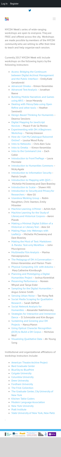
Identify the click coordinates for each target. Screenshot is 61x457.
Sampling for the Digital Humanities (31, 288)
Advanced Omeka (21, 86)
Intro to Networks (21, 143)
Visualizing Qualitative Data (26, 338)
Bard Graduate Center (23, 366)
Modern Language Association (28, 402)
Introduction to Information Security (31, 172)
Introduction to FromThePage (27, 158)
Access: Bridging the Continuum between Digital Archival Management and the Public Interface (32, 75)
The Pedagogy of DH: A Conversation (31, 259)
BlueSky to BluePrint (22, 369)
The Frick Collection (22, 387)
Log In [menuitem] (4, 3)
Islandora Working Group (25, 198)
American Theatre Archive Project (29, 362)
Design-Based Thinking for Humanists (32, 115)
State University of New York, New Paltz (33, 413)
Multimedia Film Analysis (25, 252)
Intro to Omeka (19, 147)
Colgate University (21, 373)
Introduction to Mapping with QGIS (31, 180)
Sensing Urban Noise (23, 295)
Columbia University (22, 377)
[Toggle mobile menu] (54, 18)
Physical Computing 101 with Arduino (32, 266)
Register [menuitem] (14, 3)
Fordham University (22, 384)
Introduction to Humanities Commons (32, 165)
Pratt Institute (18, 409)
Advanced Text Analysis (24, 89)
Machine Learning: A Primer (26, 208)
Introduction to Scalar (23, 187)
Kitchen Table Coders (23, 398)
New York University (22, 405)
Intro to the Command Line (26, 151)
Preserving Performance (24, 281)
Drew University (20, 380)
